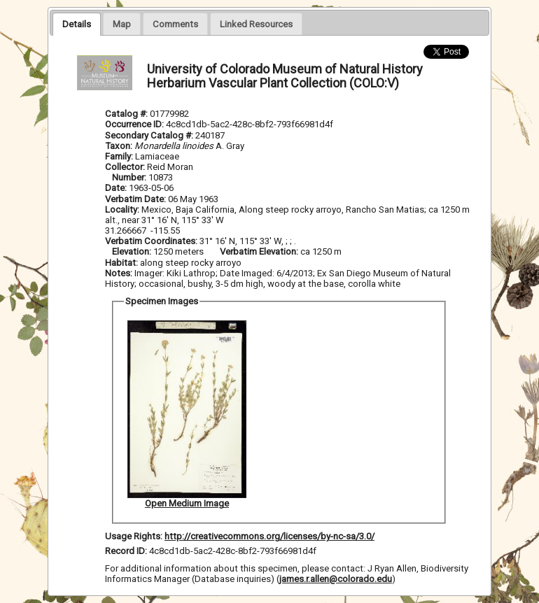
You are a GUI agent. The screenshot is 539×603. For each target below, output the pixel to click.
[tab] (76, 24)
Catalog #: (127, 113)
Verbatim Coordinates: (152, 241)
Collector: (126, 167)
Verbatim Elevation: (260, 251)
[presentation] (76, 23)
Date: (116, 188)
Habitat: (122, 262)
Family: (119, 156)
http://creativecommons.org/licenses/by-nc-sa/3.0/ (269, 536)
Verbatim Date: (135, 199)
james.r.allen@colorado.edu (335, 579)
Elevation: (132, 251)
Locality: (122, 209)
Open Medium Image (187, 503)
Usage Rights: (133, 536)
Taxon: (118, 146)
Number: (130, 177)
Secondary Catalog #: (150, 135)
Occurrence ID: (135, 124)
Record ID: (127, 551)
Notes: (118, 273)
